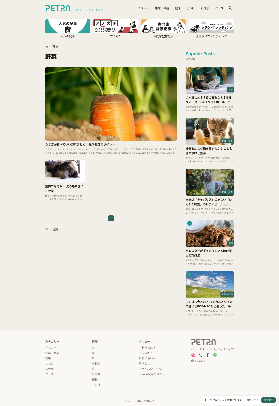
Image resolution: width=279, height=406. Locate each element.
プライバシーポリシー (153, 368)
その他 (96, 384)
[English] (198, 361)
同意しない (252, 400)
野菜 (55, 46)
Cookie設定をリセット (153, 374)
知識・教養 (162, 8)
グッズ (219, 8)
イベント (143, 8)
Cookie (220, 400)
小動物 (96, 363)
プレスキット (147, 353)
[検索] (230, 8)
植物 (95, 379)
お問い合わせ (147, 358)
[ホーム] (46, 46)
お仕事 (205, 8)
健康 (178, 8)
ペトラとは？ (147, 347)
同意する (268, 400)
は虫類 (96, 374)
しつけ (190, 8)
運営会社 (144, 363)
